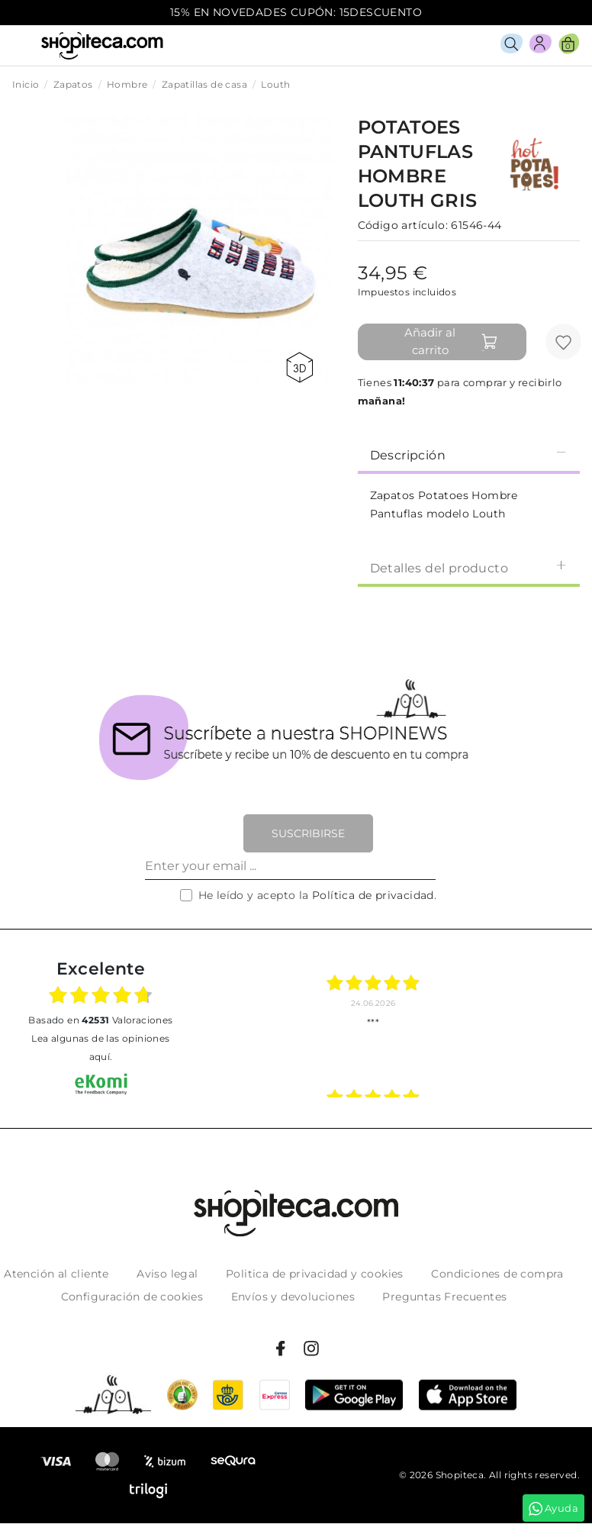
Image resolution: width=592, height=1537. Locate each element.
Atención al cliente (56, 1274)
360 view (299, 367)
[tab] (469, 454)
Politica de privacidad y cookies (315, 1274)
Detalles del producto (469, 567)
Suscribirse (308, 833)
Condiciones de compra (497, 1274)
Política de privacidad (373, 895)
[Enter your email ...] (290, 866)
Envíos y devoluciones (293, 1296)
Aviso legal (167, 1274)
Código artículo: (403, 225)
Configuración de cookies (132, 1296)
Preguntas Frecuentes (444, 1296)
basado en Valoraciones (100, 1020)
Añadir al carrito (451, 341)
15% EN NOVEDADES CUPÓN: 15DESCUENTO (296, 12)
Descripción (469, 454)
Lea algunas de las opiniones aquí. (100, 1047)
